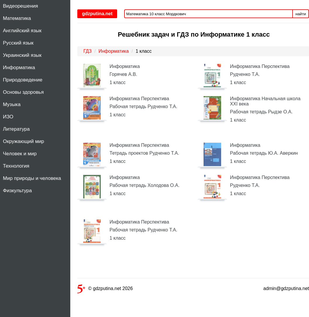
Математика (17, 18)
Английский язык (22, 30)
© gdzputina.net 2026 (105, 289)
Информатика (19, 67)
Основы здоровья (23, 92)
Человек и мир (20, 153)
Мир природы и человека (32, 178)
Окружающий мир (23, 141)
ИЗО (8, 117)
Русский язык (18, 43)
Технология (16, 166)
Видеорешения (20, 6)
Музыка (12, 104)
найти (301, 14)
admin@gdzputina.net (286, 288)
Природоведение (22, 80)
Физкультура (17, 190)
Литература (16, 129)
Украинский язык (22, 55)
